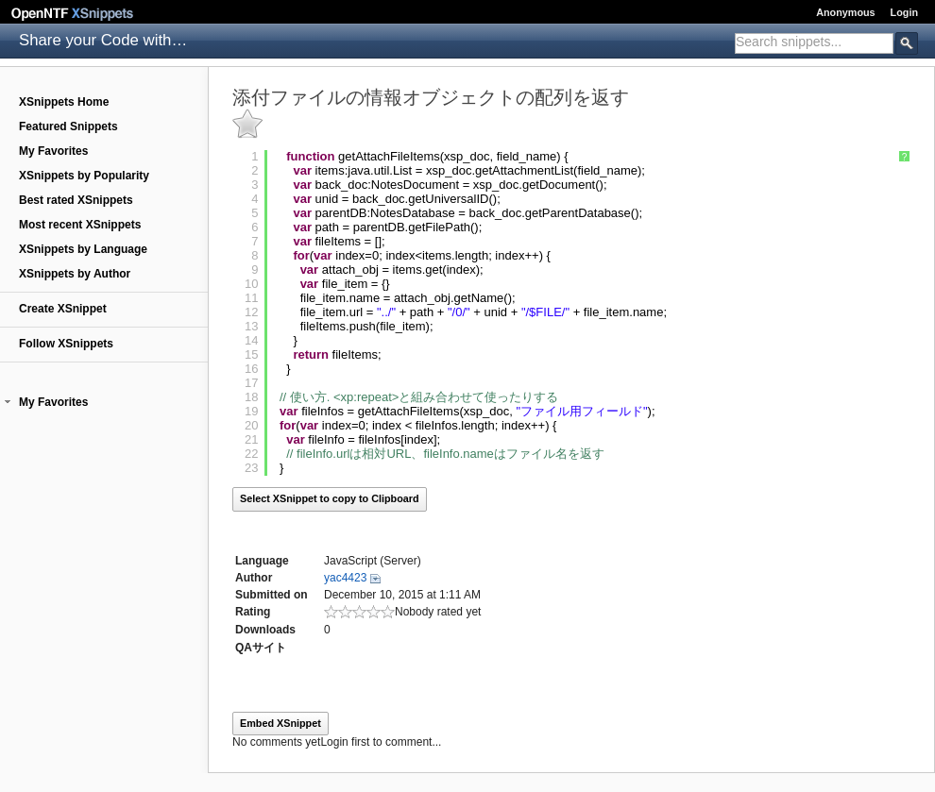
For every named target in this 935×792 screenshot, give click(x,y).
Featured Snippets (68, 126)
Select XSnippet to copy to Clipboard (329, 498)
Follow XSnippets (66, 343)
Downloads (265, 629)
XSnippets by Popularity (84, 175)
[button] (7, 402)
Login (904, 12)
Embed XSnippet (280, 723)
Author (253, 577)
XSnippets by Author (74, 273)
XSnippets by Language (83, 249)
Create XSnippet (63, 308)
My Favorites (53, 151)
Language (262, 560)
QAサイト (260, 647)
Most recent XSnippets (80, 224)
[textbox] (814, 41)
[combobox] (814, 43)
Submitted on (271, 594)
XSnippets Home (64, 102)
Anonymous (845, 12)
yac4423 (345, 577)
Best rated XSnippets (76, 200)
